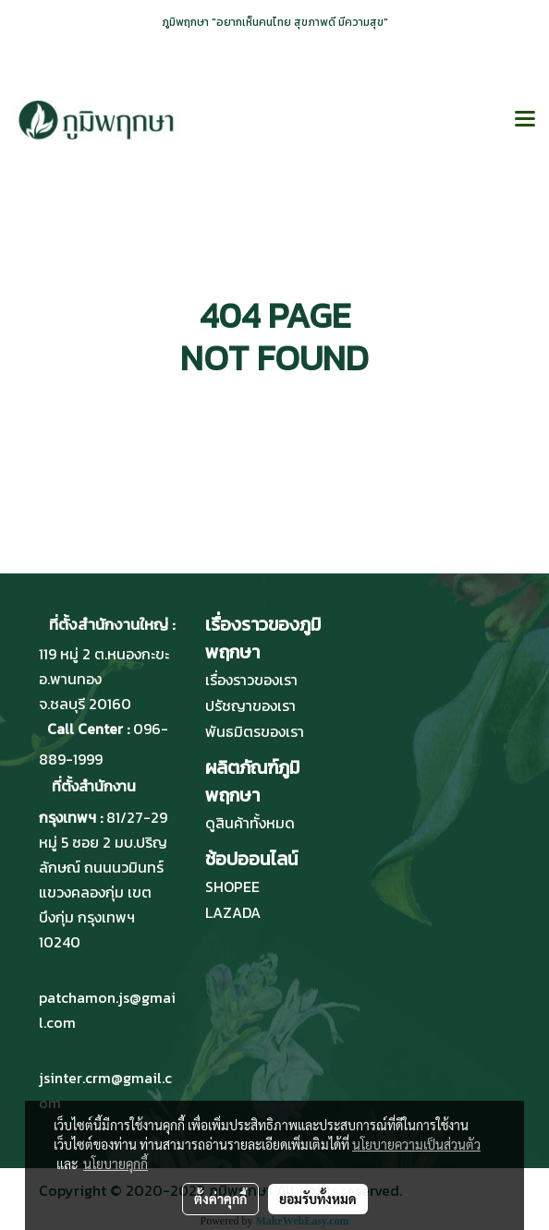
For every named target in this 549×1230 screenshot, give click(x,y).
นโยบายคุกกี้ (115, 1163)
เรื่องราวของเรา (251, 680)
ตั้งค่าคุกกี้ (220, 1198)
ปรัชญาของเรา (250, 705)
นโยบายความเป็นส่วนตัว (416, 1144)
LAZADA (233, 912)
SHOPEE (232, 886)
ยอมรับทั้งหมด (318, 1198)
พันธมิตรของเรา (254, 731)
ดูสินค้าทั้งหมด (250, 823)
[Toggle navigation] (525, 120)
